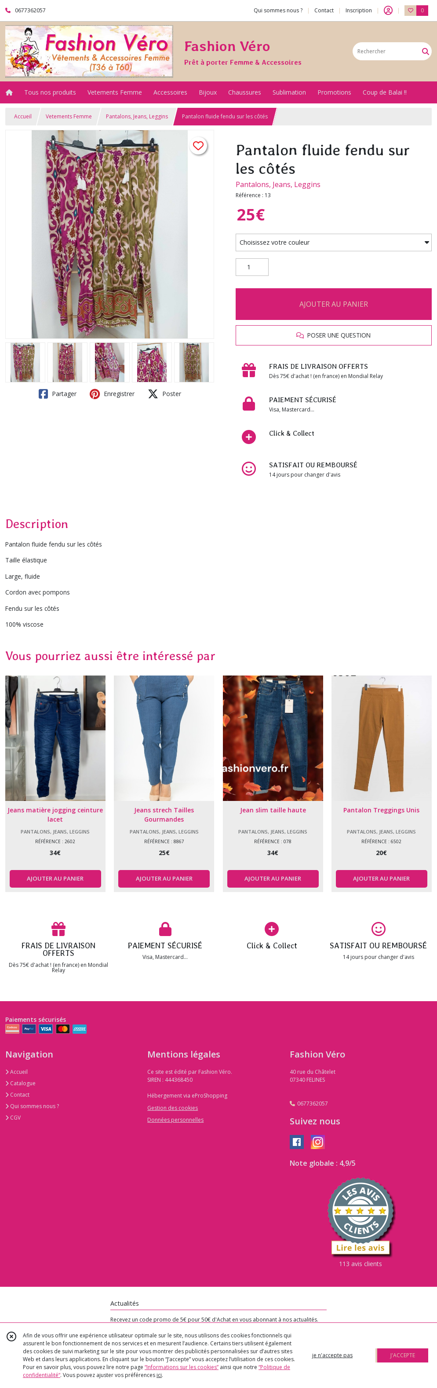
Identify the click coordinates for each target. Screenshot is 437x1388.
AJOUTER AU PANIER (333, 304)
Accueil (23, 116)
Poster (164, 394)
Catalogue (20, 1083)
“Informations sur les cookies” (181, 1367)
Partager (57, 394)
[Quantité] (252, 267)
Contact (324, 10)
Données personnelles (175, 1120)
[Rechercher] (425, 51)
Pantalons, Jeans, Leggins (137, 116)
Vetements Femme (69, 116)
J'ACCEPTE (402, 1355)
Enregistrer (112, 394)
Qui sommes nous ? (32, 1106)
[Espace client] (388, 10)
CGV (13, 1117)
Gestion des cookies (172, 1108)
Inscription (359, 10)
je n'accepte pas (332, 1355)
